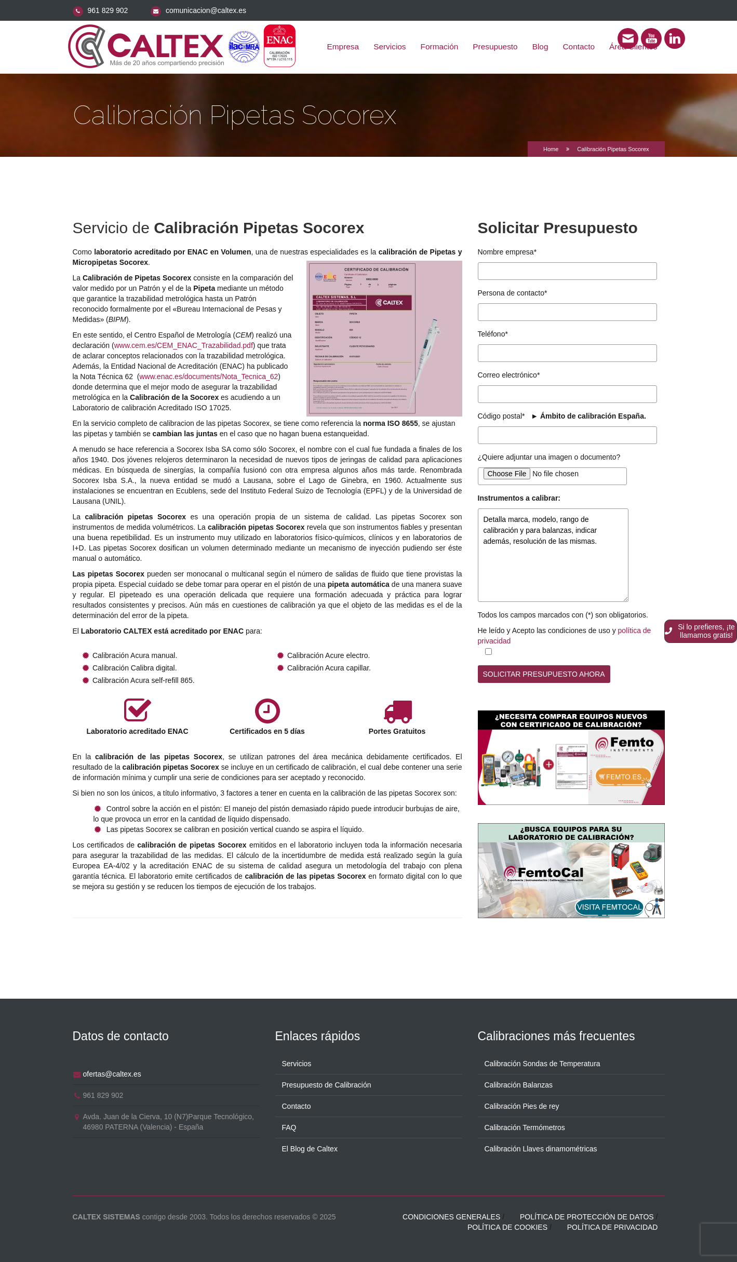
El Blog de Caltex (310, 1147)
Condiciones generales (451, 1215)
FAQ (289, 1126)
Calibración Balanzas (519, 1083)
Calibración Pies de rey (522, 1104)
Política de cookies (507, 1225)
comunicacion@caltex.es (206, 10)
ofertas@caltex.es (112, 1072)
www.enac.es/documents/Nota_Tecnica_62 (208, 376)
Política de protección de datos (587, 1215)
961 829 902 (107, 10)
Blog (540, 46)
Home (550, 149)
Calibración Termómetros (525, 1126)
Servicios (389, 46)
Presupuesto (495, 46)
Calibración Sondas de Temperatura (542, 1062)
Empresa (343, 46)
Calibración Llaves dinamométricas (541, 1147)
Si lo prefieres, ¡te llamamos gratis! (700, 631)
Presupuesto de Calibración (326, 1083)
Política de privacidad (612, 1225)
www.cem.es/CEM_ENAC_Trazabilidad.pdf (183, 345)
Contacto (579, 46)
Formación (440, 46)
